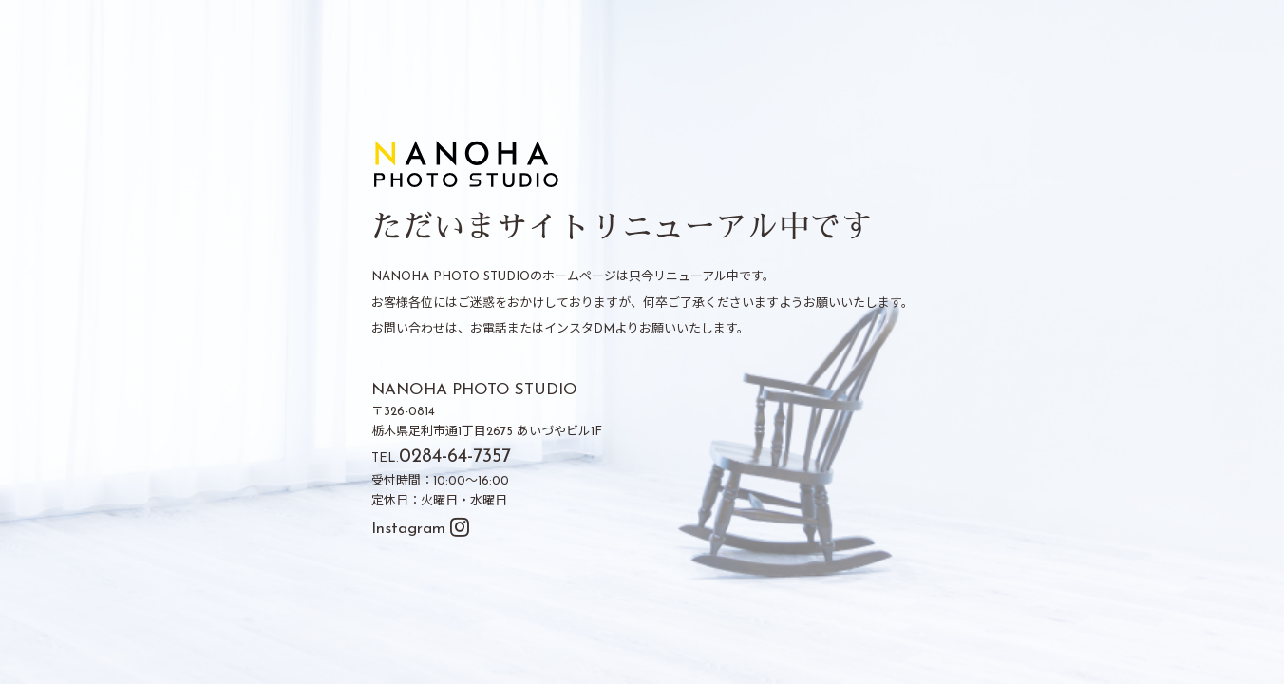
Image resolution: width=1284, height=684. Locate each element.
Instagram (420, 529)
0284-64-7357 (455, 457)
